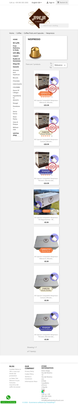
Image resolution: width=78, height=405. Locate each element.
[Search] (54, 25)
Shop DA (16, 64)
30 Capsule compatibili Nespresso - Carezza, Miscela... (46, 297)
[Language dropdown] (37, 3)
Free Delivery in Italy (16, 48)
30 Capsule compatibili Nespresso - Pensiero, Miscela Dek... (46, 336)
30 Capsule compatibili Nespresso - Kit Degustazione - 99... (46, 218)
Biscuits (15, 78)
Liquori (16, 56)
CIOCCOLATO (17, 84)
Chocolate (16, 81)
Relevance (60, 65)
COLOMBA (16, 87)
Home (15, 39)
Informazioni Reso (31, 381)
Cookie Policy (29, 374)
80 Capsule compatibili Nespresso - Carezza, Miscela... (46, 140)
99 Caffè (16, 43)
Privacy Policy (29, 371)
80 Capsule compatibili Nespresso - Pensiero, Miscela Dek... (46, 179)
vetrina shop (16, 134)
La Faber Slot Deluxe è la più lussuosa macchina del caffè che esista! (14, 382)
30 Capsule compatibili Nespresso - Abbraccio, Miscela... (46, 258)
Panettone (16, 106)
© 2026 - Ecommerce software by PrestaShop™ (38, 402)
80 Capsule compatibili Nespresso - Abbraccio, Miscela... (46, 101)
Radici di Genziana (17, 60)
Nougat (15, 103)
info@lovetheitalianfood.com (52, 400)
